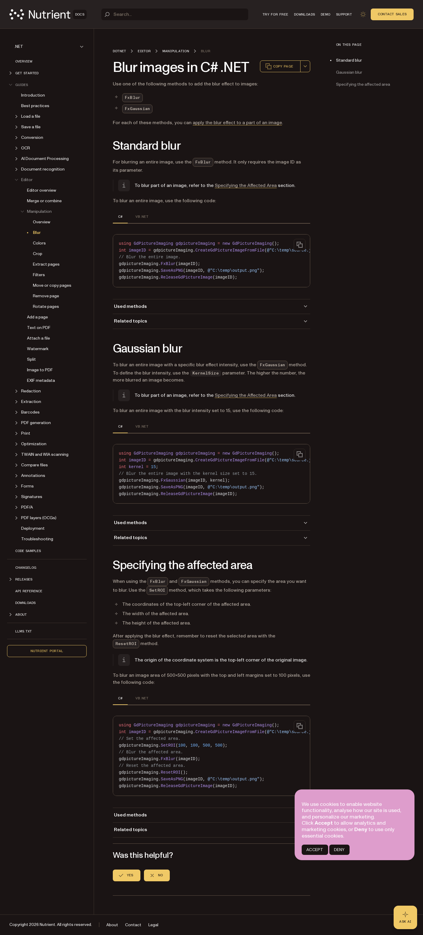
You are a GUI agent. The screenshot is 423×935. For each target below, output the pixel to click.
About (112, 925)
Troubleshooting (37, 539)
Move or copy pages (52, 285)
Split (31, 359)
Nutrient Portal (47, 651)
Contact (133, 925)
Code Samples (28, 551)
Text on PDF (39, 327)
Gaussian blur (349, 72)
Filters (39, 275)
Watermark (37, 349)
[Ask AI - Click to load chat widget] (405, 917)
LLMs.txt (23, 631)
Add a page (37, 317)
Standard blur (349, 60)
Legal (153, 925)
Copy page (279, 66)
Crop (37, 253)
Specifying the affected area (363, 84)
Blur (37, 232)
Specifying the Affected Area (246, 185)
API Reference (28, 591)
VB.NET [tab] (141, 216)
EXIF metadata (41, 380)
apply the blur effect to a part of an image (237, 122)
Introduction (33, 95)
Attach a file (38, 338)
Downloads (25, 603)
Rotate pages (46, 306)
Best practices (35, 106)
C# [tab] (120, 216)
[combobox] (305, 66)
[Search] (174, 14)
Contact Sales (392, 14)
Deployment (33, 528)
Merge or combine (44, 201)
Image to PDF (40, 370)
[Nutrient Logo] (48, 14)
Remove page (46, 296)
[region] (211, 260)
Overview (23, 61)
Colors (39, 243)
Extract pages (46, 264)
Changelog (25, 567)
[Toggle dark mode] (363, 14)
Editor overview (41, 190)
